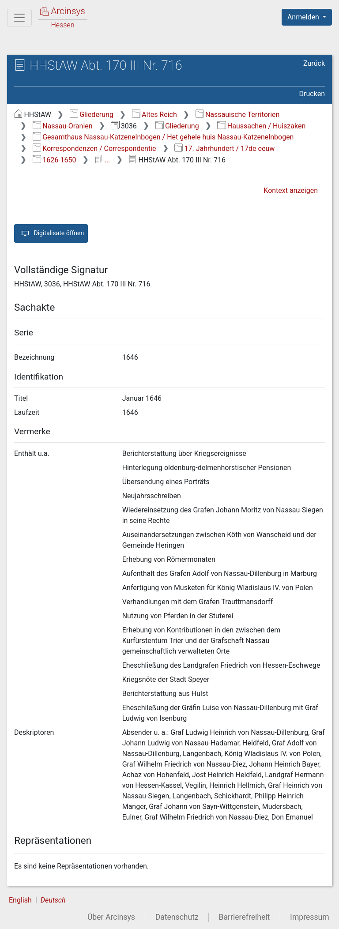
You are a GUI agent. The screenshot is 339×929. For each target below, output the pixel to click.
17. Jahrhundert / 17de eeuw (224, 148)
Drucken (312, 94)
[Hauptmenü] (19, 17)
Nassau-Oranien (63, 126)
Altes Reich (154, 114)
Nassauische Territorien (238, 114)
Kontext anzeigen (291, 190)
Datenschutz (177, 917)
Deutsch (53, 900)
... (102, 160)
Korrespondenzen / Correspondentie (94, 148)
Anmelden (304, 17)
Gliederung (91, 114)
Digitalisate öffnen (51, 233)
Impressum (309, 917)
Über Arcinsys (111, 917)
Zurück (314, 63)
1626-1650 (54, 160)
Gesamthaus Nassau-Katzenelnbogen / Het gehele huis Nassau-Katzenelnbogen (163, 137)
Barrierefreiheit (244, 917)
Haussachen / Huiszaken (261, 126)
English (20, 900)
